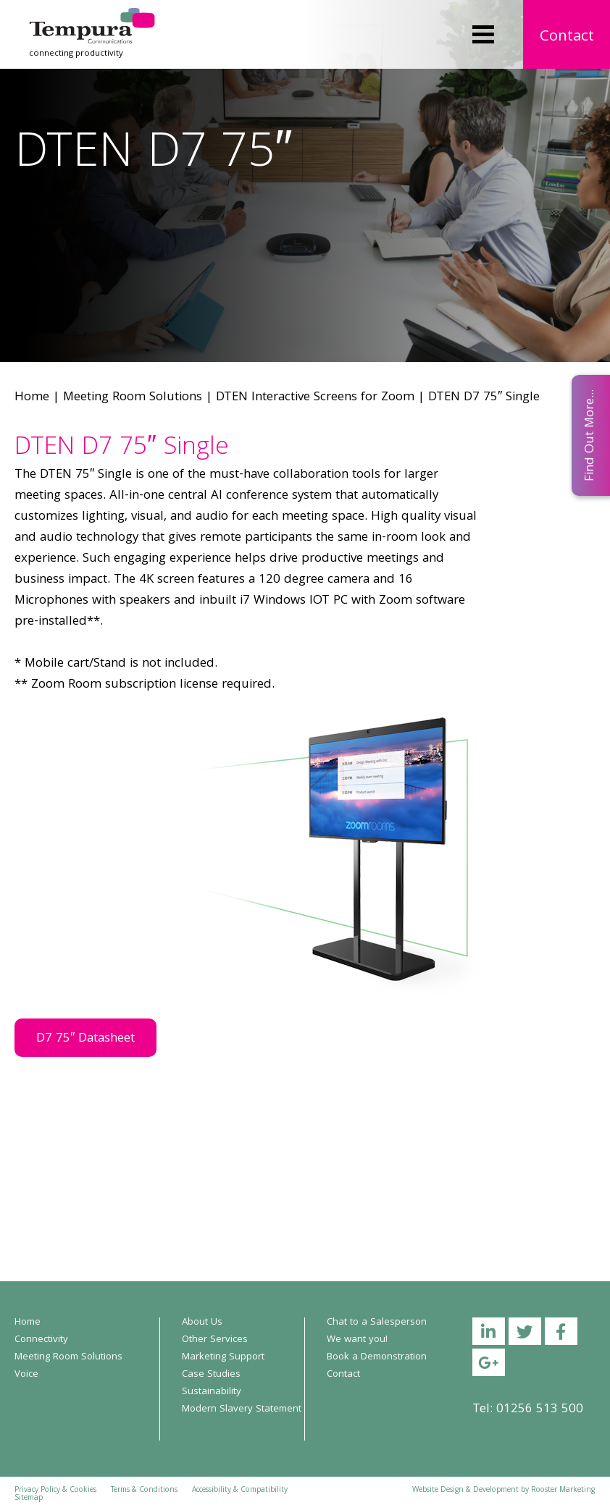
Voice (26, 1375)
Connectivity (41, 1340)
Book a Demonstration (377, 1357)
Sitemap (28, 1498)
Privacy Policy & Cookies (55, 1490)
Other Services (215, 1340)
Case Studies (211, 1375)
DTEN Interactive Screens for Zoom (315, 397)
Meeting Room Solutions (132, 397)
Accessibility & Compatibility (240, 1490)
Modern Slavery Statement (241, 1409)
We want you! (357, 1340)
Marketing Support (223, 1357)
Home (31, 397)
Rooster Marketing (563, 1490)
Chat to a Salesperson (377, 1322)
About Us (202, 1322)
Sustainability (211, 1392)
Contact (567, 37)
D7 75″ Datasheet (85, 1039)
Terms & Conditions (144, 1490)
